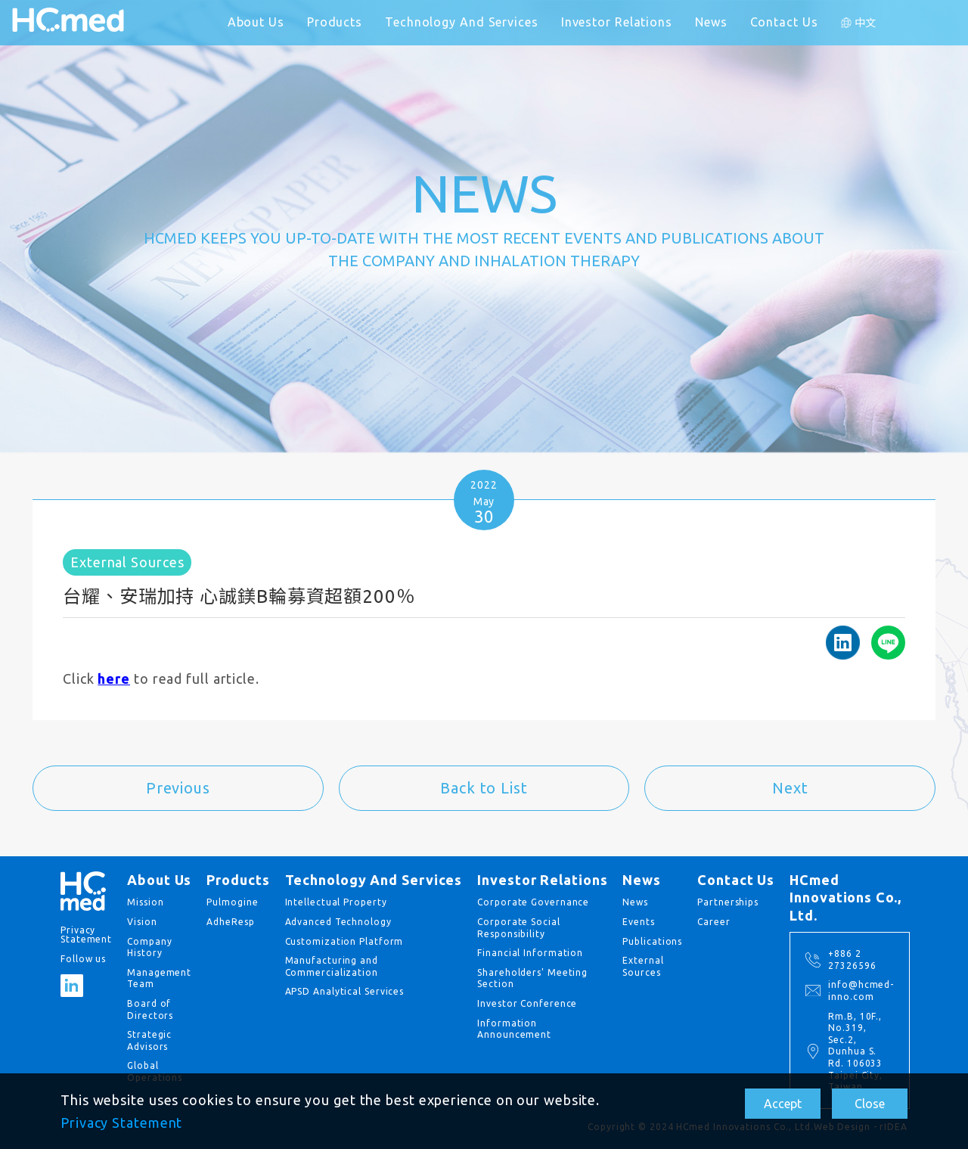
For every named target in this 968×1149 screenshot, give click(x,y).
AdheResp (230, 922)
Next (790, 788)
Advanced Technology (338, 922)
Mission (145, 902)
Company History (149, 947)
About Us (256, 22)
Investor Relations (616, 22)
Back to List (484, 788)
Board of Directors (150, 1009)
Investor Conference (527, 1003)
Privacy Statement (121, 1122)
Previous (178, 788)
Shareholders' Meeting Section (532, 978)
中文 (866, 23)
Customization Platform (344, 941)
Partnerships (728, 902)
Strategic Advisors (149, 1040)
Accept (783, 1103)
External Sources (642, 966)
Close (870, 1103)
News (711, 22)
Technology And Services (461, 22)
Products (334, 22)
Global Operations (154, 1071)
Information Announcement (514, 1029)
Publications (652, 941)
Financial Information (530, 953)
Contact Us (784, 22)
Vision (142, 922)
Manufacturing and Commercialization (331, 966)
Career (713, 922)
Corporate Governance (533, 902)
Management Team (159, 978)
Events (638, 922)
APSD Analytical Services (345, 991)
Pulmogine (232, 902)
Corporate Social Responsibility (518, 928)
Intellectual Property (336, 902)
